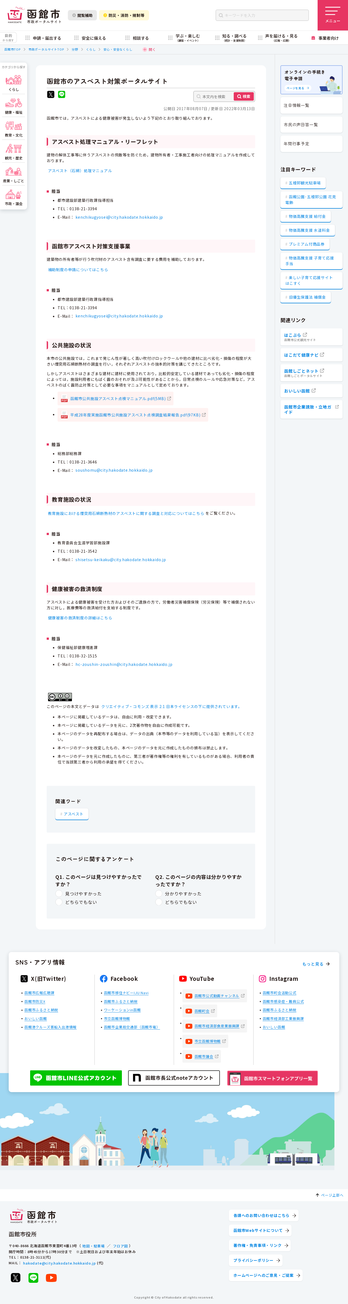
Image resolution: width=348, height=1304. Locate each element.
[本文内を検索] (224, 96)
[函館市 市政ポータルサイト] (34, 15)
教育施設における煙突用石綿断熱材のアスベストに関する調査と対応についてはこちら (126, 513)
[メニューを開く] (333, 15)
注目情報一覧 (296, 105)
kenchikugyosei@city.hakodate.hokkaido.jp (119, 217)
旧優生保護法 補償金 (307, 297)
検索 (246, 96)
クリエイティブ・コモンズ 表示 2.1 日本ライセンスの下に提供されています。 (171, 706)
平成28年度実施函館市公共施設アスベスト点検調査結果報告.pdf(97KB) (135, 415)
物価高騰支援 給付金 (307, 216)
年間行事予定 (296, 143)
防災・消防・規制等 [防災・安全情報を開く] (124, 15)
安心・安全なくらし (117, 49)
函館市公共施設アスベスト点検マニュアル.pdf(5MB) (118, 398)
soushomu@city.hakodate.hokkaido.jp (114, 470)
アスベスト (74, 813)
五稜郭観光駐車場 (305, 183)
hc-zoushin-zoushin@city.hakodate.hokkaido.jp (123, 664)
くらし (91, 49)
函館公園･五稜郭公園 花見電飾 (310, 199)
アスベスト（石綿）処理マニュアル (80, 170)
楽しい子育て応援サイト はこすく (309, 280)
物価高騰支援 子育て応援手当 (309, 260)
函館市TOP (12, 49)
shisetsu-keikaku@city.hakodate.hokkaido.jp (120, 559)
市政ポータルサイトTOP (46, 49)
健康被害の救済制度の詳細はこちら (80, 617)
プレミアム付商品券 (307, 244)
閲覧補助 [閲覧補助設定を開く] (82, 15)
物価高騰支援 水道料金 (309, 230)
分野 (75, 49)
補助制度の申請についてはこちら (78, 269)
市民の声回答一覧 (301, 124)
